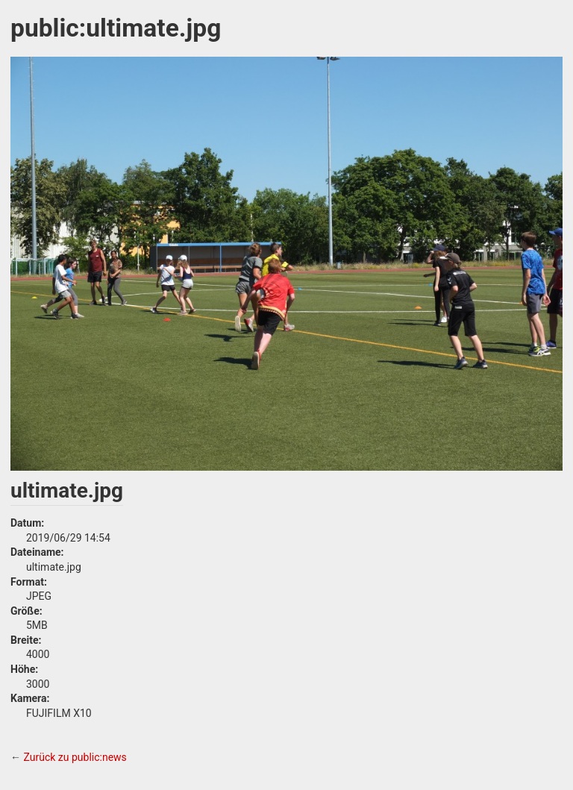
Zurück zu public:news (74, 757)
